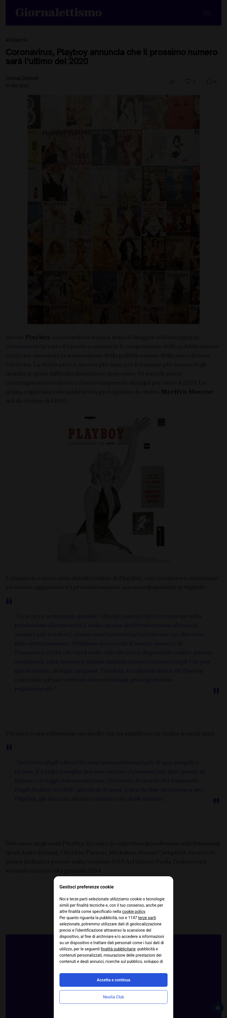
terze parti (147, 917)
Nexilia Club (113, 997)
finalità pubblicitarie (118, 949)
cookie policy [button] (133, 911)
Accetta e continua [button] (113, 980)
